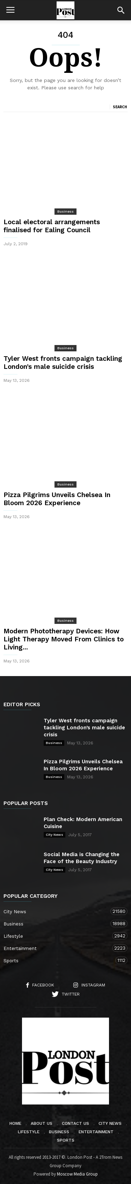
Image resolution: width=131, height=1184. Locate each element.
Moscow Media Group (77, 1174)
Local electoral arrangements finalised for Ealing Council (51, 226)
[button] (121, 10)
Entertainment (58, 948)
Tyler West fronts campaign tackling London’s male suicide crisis (62, 362)
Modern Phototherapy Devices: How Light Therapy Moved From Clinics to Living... (63, 639)
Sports (58, 960)
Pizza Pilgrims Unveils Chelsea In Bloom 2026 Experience (56, 499)
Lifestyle (58, 935)
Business (65, 211)
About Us (41, 1123)
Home (15, 1123)
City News (54, 835)
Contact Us (75, 1123)
